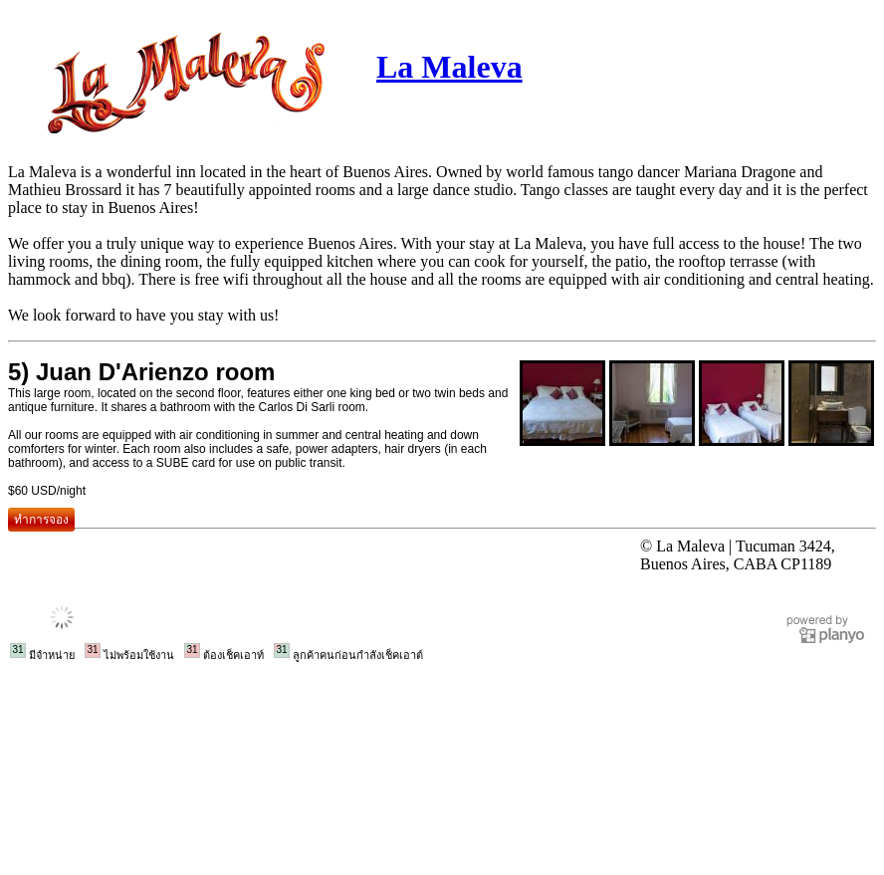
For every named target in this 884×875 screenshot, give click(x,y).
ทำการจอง (41, 520)
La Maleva (449, 67)
